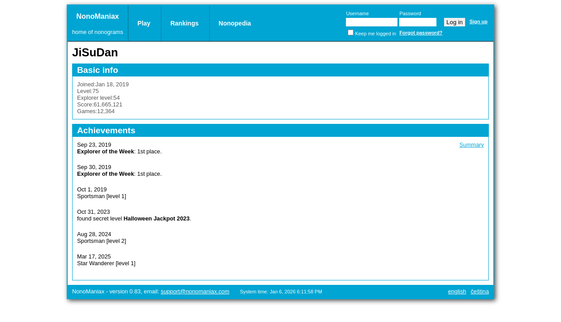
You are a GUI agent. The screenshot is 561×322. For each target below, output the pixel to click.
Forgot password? (420, 32)
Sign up (479, 21)
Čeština (479, 291)
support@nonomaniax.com (195, 291)
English (457, 291)
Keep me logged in (375, 33)
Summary (471, 144)
